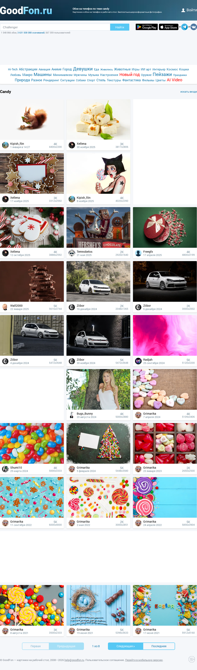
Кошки (184, 69)
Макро (27, 74)
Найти (119, 27)
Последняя (158, 646)
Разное (36, 80)
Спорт (91, 80)
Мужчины (80, 75)
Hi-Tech (13, 69)
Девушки (83, 68)
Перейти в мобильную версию (144, 660)
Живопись (106, 69)
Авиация (44, 69)
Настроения (109, 75)
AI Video (174, 79)
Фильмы (148, 80)
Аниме (56, 69)
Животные (122, 69)
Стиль (101, 80)
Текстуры (114, 80)
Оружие (146, 75)
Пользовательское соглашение (104, 660)
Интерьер (158, 69)
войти (189, 9)
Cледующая (126, 646)
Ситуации (67, 80)
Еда (96, 69)
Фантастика (131, 80)
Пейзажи (162, 74)
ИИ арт (146, 69)
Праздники (180, 75)
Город (67, 69)
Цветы (161, 80)
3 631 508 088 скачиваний (31, 32)
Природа (22, 80)
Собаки (81, 80)
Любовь (15, 75)
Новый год (129, 74)
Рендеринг (51, 80)
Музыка (93, 75)
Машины (43, 74)
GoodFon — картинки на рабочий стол (26, 660)
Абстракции (28, 69)
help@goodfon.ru (74, 660)
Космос (172, 69)
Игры (136, 69)
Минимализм (62, 75)
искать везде (188, 91)
